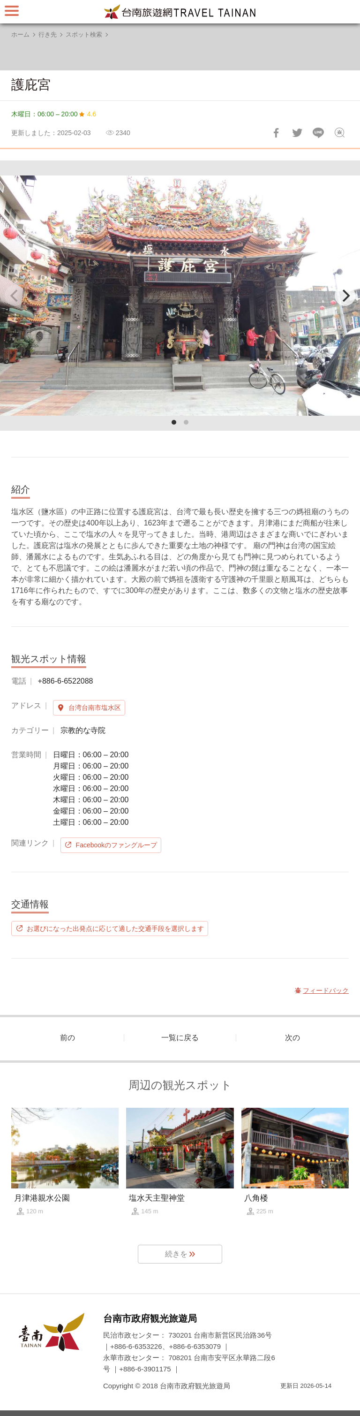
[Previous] (15, 295)
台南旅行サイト (180, 11)
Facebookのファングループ (116, 845)
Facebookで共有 (276, 132)
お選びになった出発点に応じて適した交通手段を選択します (115, 928)
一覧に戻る (180, 1038)
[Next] (345, 295)
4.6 (91, 114)
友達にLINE (318, 132)
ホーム (20, 34)
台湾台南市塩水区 (94, 707)
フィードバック (339, 132)
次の (292, 1038)
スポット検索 (84, 34)
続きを (176, 1254)
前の (67, 1038)
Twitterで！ (297, 132)
